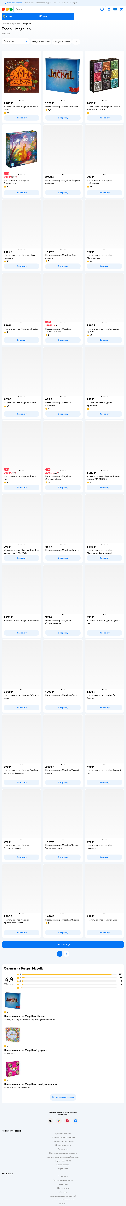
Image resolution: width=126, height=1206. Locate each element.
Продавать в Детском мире (63, 1137)
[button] (43, 16)
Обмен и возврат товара (63, 1141)
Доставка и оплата (63, 1133)
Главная (5, 23)
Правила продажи (63, 1145)
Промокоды (63, 1149)
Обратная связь (63, 1165)
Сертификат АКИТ (63, 1161)
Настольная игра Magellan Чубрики (25, 1050)
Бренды (16, 23)
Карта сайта (63, 1168)
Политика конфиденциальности (63, 1153)
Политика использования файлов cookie (63, 1157)
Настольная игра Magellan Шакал (24, 1016)
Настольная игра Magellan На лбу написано (30, 1084)
